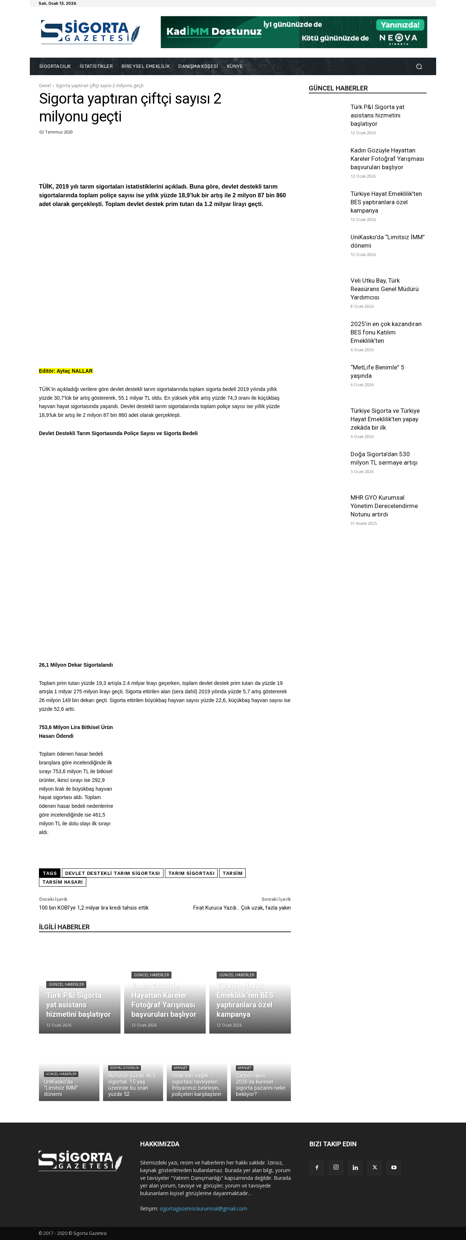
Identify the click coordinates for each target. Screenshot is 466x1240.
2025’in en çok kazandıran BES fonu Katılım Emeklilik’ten (386, 332)
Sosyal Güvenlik (124, 1068)
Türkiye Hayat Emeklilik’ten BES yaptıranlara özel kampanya (386, 202)
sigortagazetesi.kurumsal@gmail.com (203, 1208)
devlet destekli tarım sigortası (112, 873)
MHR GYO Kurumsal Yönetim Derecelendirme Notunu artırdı (384, 506)
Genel (45, 85)
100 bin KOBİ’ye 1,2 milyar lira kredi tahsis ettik (94, 907)
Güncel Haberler (66, 985)
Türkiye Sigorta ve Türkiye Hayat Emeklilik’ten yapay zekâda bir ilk (385, 419)
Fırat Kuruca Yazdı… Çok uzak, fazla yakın (242, 907)
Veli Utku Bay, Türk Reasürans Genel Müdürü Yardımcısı (385, 289)
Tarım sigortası (191, 873)
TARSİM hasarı (62, 882)
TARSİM (232, 873)
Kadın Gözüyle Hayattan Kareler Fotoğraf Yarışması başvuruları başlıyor (387, 159)
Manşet (180, 1068)
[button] (418, 66)
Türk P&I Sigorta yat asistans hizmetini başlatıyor (377, 115)
